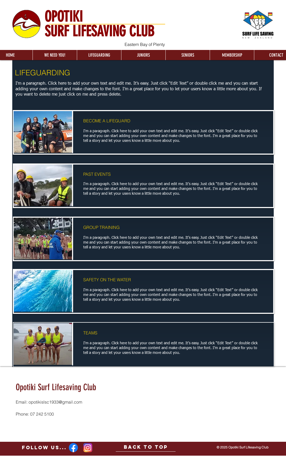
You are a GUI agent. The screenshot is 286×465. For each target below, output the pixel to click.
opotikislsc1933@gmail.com (55, 402)
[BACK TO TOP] (146, 447)
